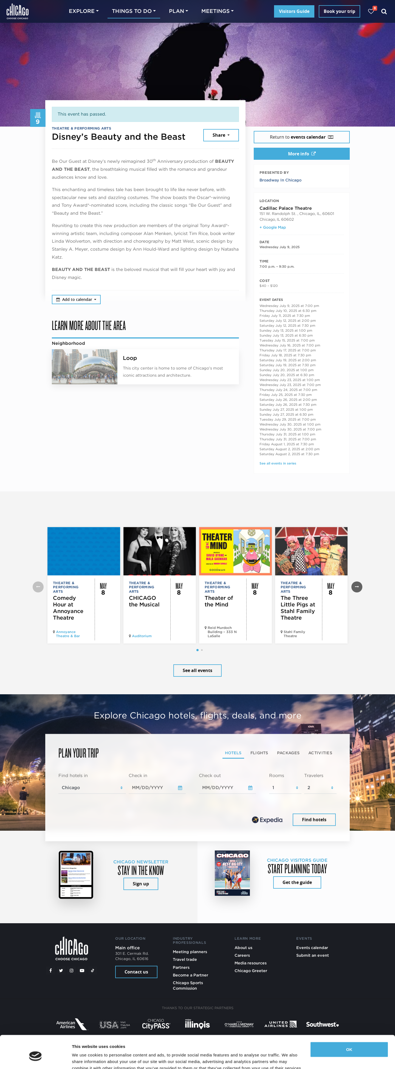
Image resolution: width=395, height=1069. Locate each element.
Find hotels (314, 819)
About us (243, 947)
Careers (242, 955)
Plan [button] (176, 11)
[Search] (384, 11)
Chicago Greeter (251, 970)
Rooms (276, 775)
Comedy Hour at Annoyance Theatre (68, 608)
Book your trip (339, 11)
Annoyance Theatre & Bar (68, 634)
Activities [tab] (320, 753)
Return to (302, 137)
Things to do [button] (132, 11)
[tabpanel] (197, 800)
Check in (138, 775)
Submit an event (312, 955)
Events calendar (312, 947)
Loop (130, 358)
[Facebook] (50, 970)
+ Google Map (272, 227)
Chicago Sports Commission (188, 985)
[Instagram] (71, 970)
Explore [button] (82, 11)
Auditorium (142, 636)
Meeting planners (190, 951)
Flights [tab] (259, 753)
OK (349, 1024)
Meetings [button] (215, 11)
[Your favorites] (371, 11)
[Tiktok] (92, 970)
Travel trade (185, 959)
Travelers (313, 775)
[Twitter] (61, 970)
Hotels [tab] (233, 753)
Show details (84, 1058)
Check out (210, 775)
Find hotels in (73, 775)
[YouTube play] (82, 970)
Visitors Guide (294, 11)
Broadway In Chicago (280, 180)
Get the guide (297, 882)
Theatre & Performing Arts (81, 128)
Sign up (141, 884)
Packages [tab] (288, 753)
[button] (197, 650)
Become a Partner (190, 975)
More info (302, 154)
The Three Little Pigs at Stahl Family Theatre (298, 608)
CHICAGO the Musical (144, 601)
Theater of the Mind (219, 601)
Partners (181, 967)
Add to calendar (74, 299)
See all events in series (277, 463)
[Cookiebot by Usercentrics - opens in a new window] (36, 1058)
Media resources (251, 963)
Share (219, 135)
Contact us (136, 972)
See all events (197, 670)
